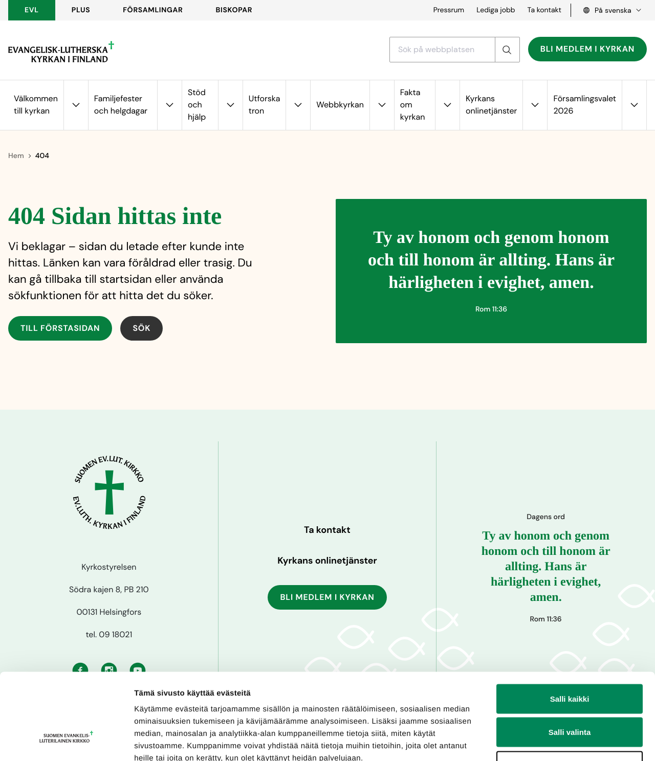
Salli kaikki (570, 626)
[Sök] (507, 49)
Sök (141, 328)
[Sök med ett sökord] (442, 49)
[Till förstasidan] (61, 51)
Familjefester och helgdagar (120, 104)
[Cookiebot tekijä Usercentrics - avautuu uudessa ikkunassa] (66, 741)
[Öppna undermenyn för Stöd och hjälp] (230, 105)
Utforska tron (264, 104)
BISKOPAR (234, 10)
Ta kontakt (544, 10)
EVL (32, 10)
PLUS (81, 10)
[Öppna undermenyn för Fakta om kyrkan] (447, 105)
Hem (16, 156)
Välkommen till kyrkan (36, 104)
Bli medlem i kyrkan (587, 48)
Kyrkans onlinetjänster (491, 104)
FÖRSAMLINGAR (153, 10)
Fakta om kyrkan (412, 104)
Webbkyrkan (339, 104)
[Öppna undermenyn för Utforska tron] (298, 105)
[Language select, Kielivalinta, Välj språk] (609, 10)
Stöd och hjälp (197, 104)
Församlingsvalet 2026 (584, 104)
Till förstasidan (60, 328)
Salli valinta (570, 660)
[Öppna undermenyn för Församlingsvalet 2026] (634, 105)
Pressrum (449, 10)
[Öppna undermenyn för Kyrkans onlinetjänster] (534, 105)
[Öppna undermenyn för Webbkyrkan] (381, 105)
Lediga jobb (495, 10)
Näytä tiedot (547, 740)
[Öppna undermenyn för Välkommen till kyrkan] (75, 105)
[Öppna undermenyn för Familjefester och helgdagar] (169, 105)
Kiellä (569, 693)
